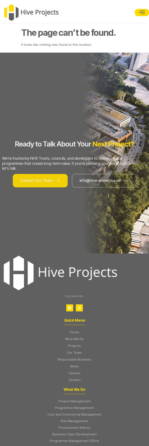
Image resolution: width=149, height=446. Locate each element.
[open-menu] (142, 12)
